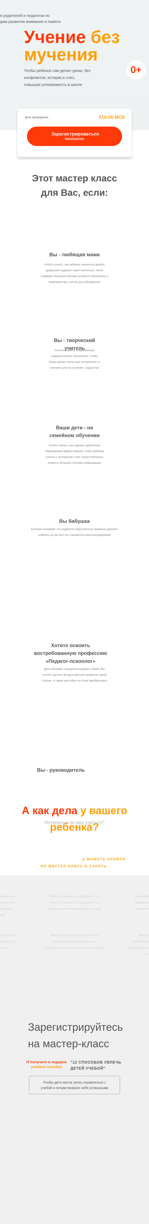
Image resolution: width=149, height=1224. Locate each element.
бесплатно (74, 139)
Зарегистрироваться (75, 133)
